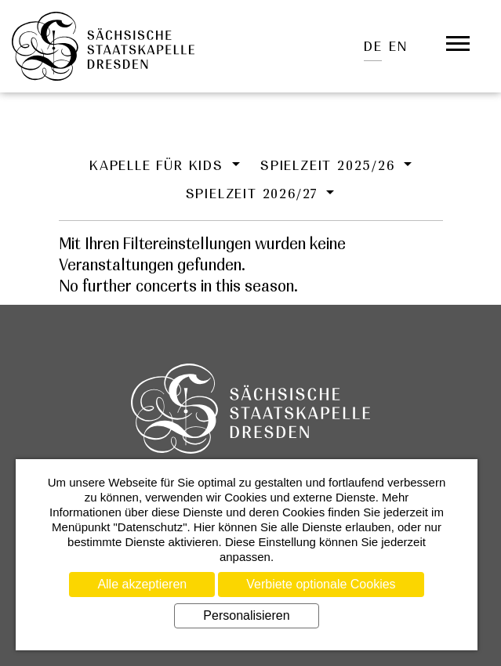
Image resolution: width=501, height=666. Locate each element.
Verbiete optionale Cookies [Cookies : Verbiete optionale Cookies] (320, 584)
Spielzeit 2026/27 (254, 193)
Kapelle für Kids (159, 165)
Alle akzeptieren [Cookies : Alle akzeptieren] (142, 584)
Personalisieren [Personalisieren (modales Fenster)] (246, 615)
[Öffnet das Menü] (458, 44)
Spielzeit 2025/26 (330, 165)
